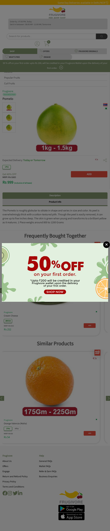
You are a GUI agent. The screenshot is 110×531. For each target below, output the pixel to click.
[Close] (106, 244)
